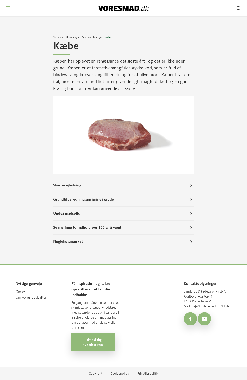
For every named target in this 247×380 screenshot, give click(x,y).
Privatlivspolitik (147, 373)
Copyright (95, 373)
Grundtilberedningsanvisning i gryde (123, 199)
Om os (20, 291)
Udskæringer (72, 37)
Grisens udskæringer (92, 37)
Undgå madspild (123, 213)
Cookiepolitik (119, 373)
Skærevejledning (123, 185)
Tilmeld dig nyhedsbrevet (93, 342)
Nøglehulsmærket (123, 241)
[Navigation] (8, 8)
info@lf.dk (222, 306)
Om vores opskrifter (30, 297)
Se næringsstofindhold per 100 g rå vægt (123, 227)
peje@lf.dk (199, 306)
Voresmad (58, 37)
